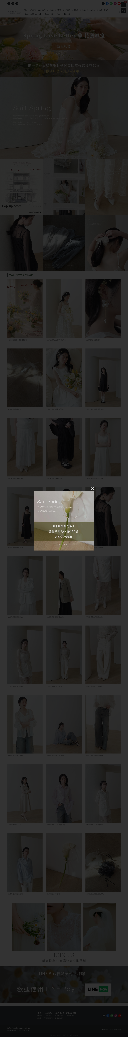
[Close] (93, 488)
